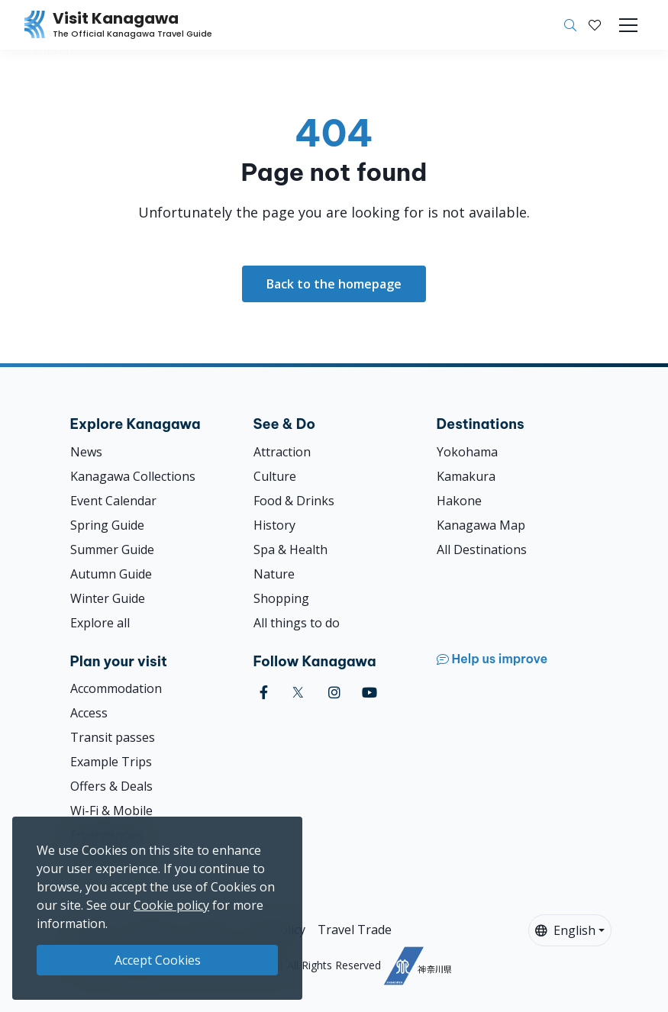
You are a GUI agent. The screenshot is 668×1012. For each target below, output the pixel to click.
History (274, 525)
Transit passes (112, 737)
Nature (274, 574)
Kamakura (466, 476)
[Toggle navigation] (628, 25)
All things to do (296, 622)
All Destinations (482, 549)
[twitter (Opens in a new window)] (298, 692)
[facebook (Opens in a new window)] (263, 692)
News (86, 451)
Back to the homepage (334, 284)
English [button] (565, 930)
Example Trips (111, 761)
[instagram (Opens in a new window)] (334, 692)
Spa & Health (290, 549)
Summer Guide (112, 549)
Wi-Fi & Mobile (111, 810)
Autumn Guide (111, 574)
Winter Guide (107, 598)
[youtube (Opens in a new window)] (369, 692)
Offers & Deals (111, 786)
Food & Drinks (293, 500)
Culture (274, 476)
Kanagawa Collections (132, 476)
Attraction (282, 451)
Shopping (281, 598)
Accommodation (116, 688)
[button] (595, 25)
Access (89, 712)
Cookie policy (171, 905)
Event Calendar (113, 500)
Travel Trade (355, 929)
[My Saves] (594, 25)
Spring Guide (107, 525)
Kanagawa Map (481, 525)
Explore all (100, 622)
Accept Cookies (158, 960)
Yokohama (467, 451)
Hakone (459, 500)
